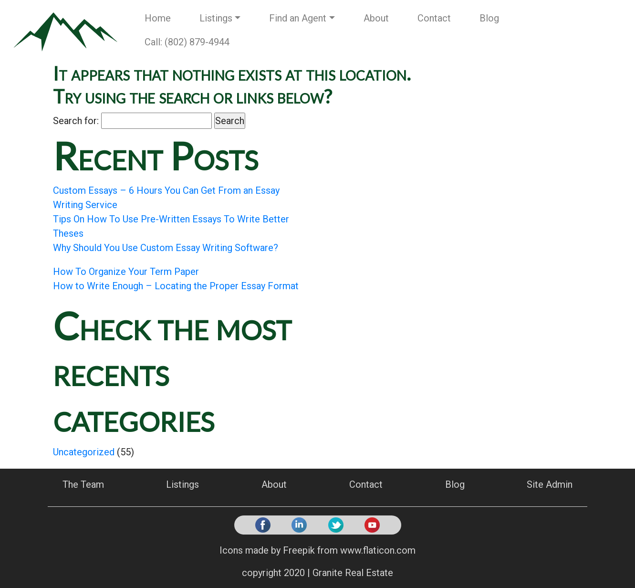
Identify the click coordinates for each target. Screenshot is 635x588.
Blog (489, 18)
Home (158, 18)
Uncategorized (84, 452)
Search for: (76, 120)
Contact (434, 18)
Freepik (299, 550)
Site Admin (550, 484)
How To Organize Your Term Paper (126, 271)
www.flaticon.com (378, 550)
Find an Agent (297, 18)
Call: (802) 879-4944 (187, 42)
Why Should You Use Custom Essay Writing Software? (165, 247)
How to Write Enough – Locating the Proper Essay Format (176, 286)
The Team (83, 484)
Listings (215, 18)
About (376, 18)
